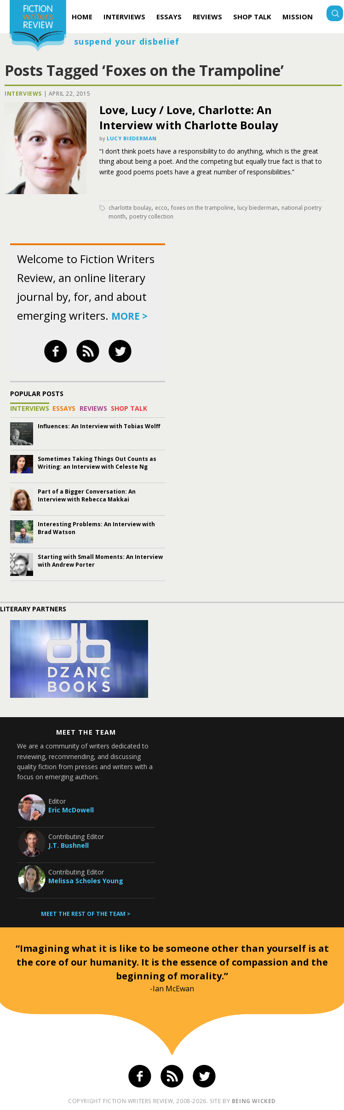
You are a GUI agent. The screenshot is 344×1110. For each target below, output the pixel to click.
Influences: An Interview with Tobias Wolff (99, 426)
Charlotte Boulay (130, 208)
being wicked (254, 1101)
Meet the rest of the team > (86, 914)
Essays (169, 16)
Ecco (161, 208)
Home (82, 16)
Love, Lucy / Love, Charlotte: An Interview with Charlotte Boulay (188, 117)
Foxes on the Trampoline (202, 208)
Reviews (207, 16)
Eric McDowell (71, 809)
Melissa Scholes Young (85, 880)
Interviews (124, 16)
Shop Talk (252, 16)
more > (129, 316)
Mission (297, 16)
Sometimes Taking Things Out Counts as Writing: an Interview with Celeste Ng (97, 463)
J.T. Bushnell (68, 845)
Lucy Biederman (132, 138)
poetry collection (151, 216)
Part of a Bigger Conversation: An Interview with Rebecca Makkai (87, 495)
